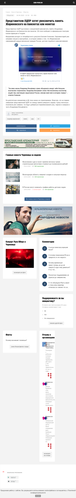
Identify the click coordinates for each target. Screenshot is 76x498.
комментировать (21, 126)
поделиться (54, 126)
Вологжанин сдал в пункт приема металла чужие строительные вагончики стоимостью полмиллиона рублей (45, 163)
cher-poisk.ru (38, 3)
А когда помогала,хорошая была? (58, 248)
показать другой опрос (56, 323)
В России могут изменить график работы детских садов (44, 187)
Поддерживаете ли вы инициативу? (53, 300)
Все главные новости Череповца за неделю (38, 199)
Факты (9, 334)
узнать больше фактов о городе (19, 346)
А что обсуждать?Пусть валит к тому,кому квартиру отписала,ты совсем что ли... (59, 285)
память (25, 119)
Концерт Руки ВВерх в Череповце (16, 243)
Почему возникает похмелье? (16, 340)
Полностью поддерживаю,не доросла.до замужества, (59, 276)
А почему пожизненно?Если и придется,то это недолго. (59, 256)
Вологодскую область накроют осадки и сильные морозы (44, 175)
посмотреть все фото (20, 272)
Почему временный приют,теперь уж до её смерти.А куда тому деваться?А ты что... (59, 266)
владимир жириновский (13, 119)
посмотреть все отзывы (47, 454)
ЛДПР (32, 119)
